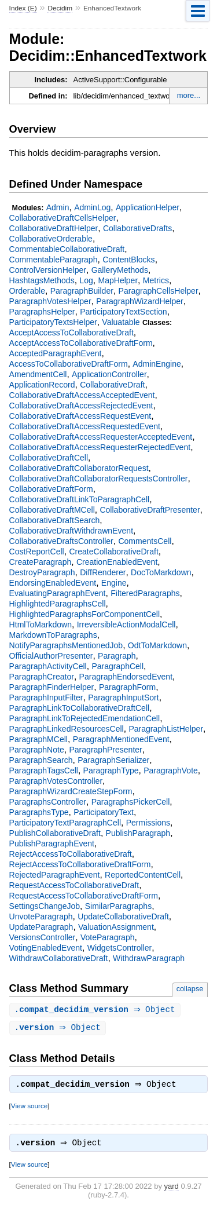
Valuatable (120, 322)
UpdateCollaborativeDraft (123, 916)
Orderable (27, 290)
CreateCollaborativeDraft (113, 551)
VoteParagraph (107, 937)
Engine (114, 582)
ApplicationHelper (147, 207)
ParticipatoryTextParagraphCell (65, 822)
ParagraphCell (117, 666)
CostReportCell (36, 551)
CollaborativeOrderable (51, 238)
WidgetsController (119, 947)
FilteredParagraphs (145, 593)
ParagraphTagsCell (43, 770)
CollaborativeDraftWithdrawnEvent (71, 530)
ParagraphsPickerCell (130, 801)
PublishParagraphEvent (51, 843)
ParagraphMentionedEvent (121, 739)
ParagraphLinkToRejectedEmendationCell (84, 718)
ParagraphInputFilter (46, 697)
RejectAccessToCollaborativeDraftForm (80, 864)
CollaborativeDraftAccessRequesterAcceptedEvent (101, 436)
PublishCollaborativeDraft (55, 833)
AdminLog (92, 207)
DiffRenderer (103, 572)
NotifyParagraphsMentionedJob (66, 645)
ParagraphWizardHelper (139, 301)
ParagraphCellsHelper (158, 290)
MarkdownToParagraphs (53, 635)
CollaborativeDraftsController (61, 541)
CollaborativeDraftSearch (54, 520)
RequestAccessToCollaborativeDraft (74, 885)
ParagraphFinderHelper (51, 687)
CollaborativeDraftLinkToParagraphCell (79, 499)
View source (29, 1108)
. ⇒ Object (96, 1010)
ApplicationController (109, 374)
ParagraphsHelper (42, 311)
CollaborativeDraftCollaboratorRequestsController (98, 478)
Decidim (59, 8)
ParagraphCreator (41, 676)
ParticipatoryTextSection (123, 311)
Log (86, 280)
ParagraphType (111, 770)
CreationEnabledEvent (116, 562)
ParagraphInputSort (123, 697)
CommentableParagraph (53, 259)
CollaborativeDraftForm (51, 489)
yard (171, 1189)
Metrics (156, 280)
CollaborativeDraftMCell (52, 509)
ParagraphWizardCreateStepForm (71, 791)
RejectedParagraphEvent (54, 874)
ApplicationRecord (42, 384)
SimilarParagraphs (118, 906)
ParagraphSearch (41, 760)
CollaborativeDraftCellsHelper (62, 217)
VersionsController (42, 937)
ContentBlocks (128, 259)
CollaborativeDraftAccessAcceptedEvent (82, 395)
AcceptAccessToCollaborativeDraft (71, 332)
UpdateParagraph (41, 927)
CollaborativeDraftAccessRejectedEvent (81, 405)
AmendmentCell (38, 374)
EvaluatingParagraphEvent (57, 593)
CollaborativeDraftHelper (53, 228)
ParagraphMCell (38, 739)
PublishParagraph (138, 833)
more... (188, 95)
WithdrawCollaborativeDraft (58, 958)
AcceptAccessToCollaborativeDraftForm (81, 343)
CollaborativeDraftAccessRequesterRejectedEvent (100, 447)
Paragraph (117, 655)
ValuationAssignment (116, 927)
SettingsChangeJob (44, 906)
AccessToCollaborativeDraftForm (68, 363)
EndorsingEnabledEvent (53, 582)
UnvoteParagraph (41, 916)
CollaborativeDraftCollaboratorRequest (79, 468)
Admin (57, 207)
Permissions (148, 822)
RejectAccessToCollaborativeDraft (70, 854)
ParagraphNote (36, 749)
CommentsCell (144, 541)
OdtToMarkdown (157, 645)
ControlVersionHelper (47, 270)
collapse (190, 988)
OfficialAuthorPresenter (51, 655)
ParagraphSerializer (113, 760)
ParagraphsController (47, 801)
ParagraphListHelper (165, 728)
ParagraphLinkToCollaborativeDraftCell (79, 708)
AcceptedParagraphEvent (55, 353)
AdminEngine (157, 363)
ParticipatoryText (103, 812)
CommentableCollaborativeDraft (67, 249)
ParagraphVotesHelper (50, 301)
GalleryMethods (119, 270)
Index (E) (23, 8)
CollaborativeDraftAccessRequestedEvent (84, 426)
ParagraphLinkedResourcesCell (66, 728)
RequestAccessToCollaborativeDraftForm (83, 895)
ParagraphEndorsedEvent (125, 676)
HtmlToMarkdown (40, 624)
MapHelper (118, 280)
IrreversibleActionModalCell (126, 624)
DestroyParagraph (42, 572)
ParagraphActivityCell (48, 666)
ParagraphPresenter (105, 749)
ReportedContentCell (143, 874)
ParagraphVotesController (55, 781)
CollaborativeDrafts (137, 228)
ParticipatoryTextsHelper (53, 322)
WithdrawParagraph (149, 958)
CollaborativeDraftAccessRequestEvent (80, 416)
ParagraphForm (127, 687)
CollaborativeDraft (112, 384)
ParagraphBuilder (81, 290)
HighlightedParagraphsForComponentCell (84, 614)
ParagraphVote (171, 770)
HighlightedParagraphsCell (57, 603)
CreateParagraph (40, 562)
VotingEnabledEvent (45, 947)
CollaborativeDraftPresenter (150, 509)
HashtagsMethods (42, 280)
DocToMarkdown (161, 572)
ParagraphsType (39, 812)
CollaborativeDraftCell (48, 457)
